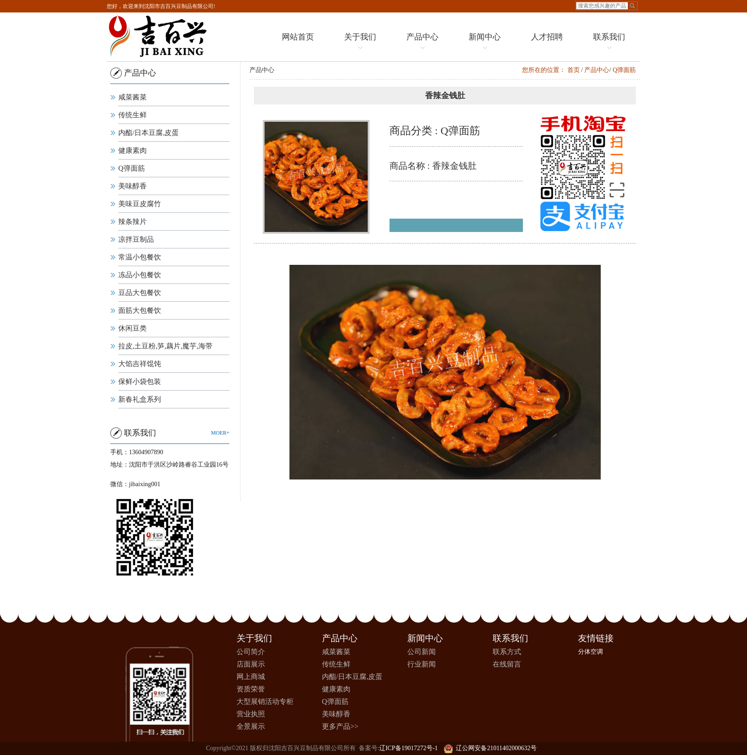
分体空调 (590, 651)
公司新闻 (421, 651)
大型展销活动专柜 (265, 701)
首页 (581, 70)
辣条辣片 (130, 221)
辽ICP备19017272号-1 (408, 748)
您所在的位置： (552, 70)
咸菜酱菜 (130, 97)
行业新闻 (421, 664)
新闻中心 (484, 42)
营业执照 (251, 714)
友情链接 (596, 638)
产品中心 (422, 42)
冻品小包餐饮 (137, 275)
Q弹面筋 (129, 168)
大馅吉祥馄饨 (137, 364)
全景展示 (251, 726)
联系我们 (609, 42)
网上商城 (251, 676)
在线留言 (507, 664)
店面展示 (251, 664)
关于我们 (360, 42)
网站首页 (297, 36)
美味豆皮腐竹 (137, 204)
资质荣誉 (251, 689)
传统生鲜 (130, 115)
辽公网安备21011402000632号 (490, 748)
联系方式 (507, 651)
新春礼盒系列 (137, 399)
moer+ (217, 433)
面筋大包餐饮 (137, 310)
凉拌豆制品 (133, 239)
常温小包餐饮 (137, 257)
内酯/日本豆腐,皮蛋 (146, 132)
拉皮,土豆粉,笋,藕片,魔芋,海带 (163, 346)
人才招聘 (546, 36)
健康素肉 (130, 150)
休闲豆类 (130, 328)
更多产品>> (340, 726)
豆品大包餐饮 (137, 292)
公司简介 (251, 651)
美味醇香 (130, 186)
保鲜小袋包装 (137, 381)
